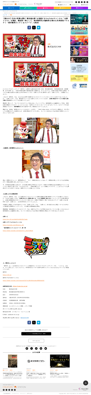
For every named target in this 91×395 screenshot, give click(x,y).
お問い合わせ (84, 4)
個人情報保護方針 (7, 393)
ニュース (5, 14)
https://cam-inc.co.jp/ (20, 286)
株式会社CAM (25, 317)
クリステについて (74, 4)
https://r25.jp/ (7, 274)
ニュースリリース (13, 10)
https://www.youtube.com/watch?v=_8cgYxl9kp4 (18, 230)
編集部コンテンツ (62, 4)
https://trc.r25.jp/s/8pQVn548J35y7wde (15, 219)
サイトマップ (22, 393)
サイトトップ (5, 10)
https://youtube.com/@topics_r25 (13, 225)
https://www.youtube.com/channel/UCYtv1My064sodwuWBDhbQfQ (23, 280)
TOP (86, 383)
